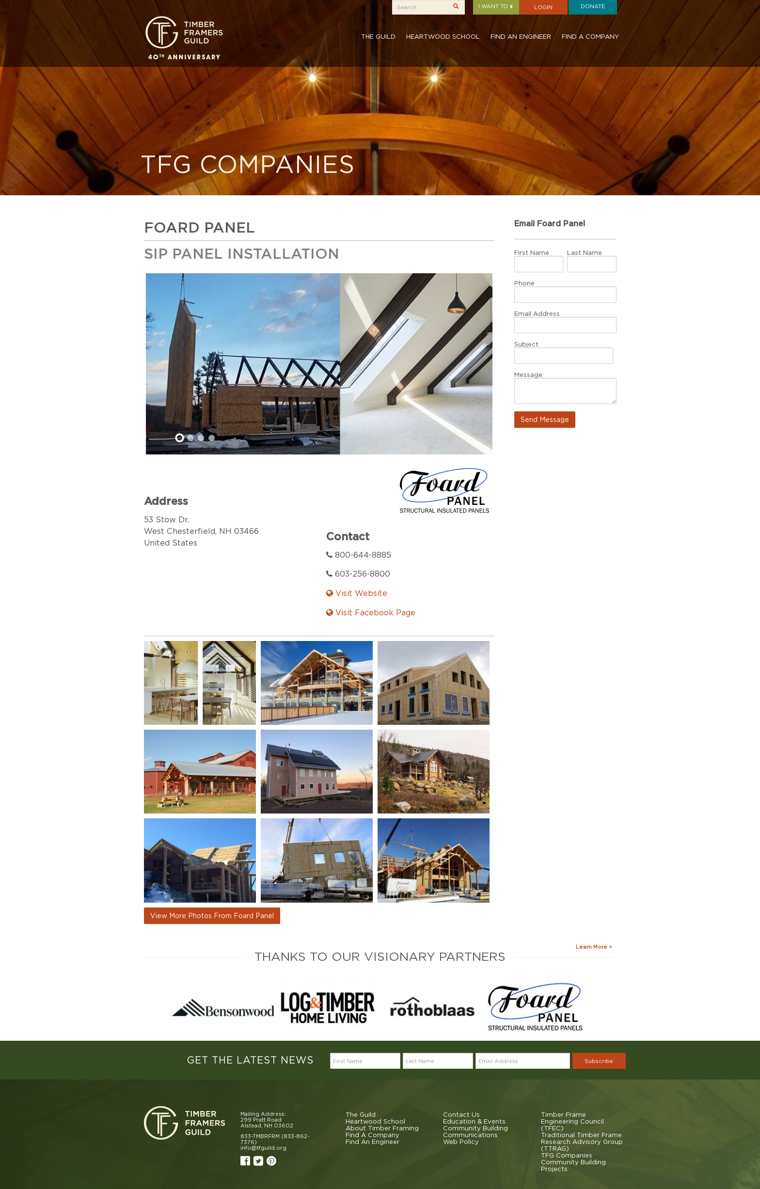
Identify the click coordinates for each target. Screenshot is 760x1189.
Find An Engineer (521, 36)
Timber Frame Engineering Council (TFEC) (572, 1121)
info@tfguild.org (263, 1148)
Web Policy (461, 1141)
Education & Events (474, 1121)
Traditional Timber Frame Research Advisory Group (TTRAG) (582, 1141)
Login (543, 7)
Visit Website (356, 593)
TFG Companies (566, 1155)
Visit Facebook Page (370, 612)
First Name (531, 252)
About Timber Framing (382, 1128)
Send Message (545, 419)
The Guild (378, 36)
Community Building (475, 1128)
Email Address (537, 313)
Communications (470, 1134)
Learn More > (594, 946)
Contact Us (461, 1114)
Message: (529, 374)
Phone (524, 283)
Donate (593, 6)
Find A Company (590, 36)
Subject (526, 344)
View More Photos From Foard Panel (212, 915)
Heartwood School (443, 36)
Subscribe (599, 1061)
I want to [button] (496, 6)
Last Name (584, 252)
